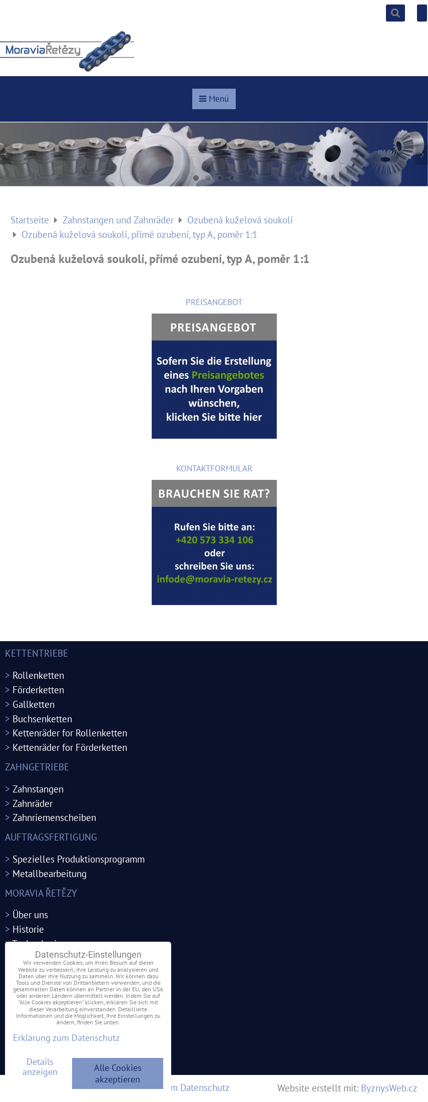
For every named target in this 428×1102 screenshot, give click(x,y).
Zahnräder (33, 803)
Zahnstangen (38, 788)
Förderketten (38, 689)
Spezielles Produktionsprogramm (79, 859)
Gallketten (34, 704)
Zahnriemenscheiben (54, 817)
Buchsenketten (42, 718)
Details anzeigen (40, 1067)
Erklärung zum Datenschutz (175, 1087)
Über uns (30, 914)
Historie (28, 929)
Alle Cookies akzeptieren (118, 1073)
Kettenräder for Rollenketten (70, 732)
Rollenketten (38, 675)
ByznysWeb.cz (389, 1087)
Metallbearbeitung (50, 873)
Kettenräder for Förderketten (70, 747)
